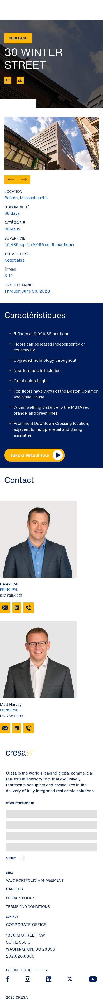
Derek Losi (9, 584)
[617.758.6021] (28, 607)
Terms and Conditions (28, 906)
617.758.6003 (11, 716)
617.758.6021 (11, 595)
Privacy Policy (20, 898)
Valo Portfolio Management (35, 880)
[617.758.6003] (28, 728)
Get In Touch (27, 970)
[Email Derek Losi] (5, 607)
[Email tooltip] (7, 80)
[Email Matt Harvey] (5, 728)
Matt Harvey (10, 704)
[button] (11, 179)
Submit (11, 858)
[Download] (20, 80)
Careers (14, 889)
